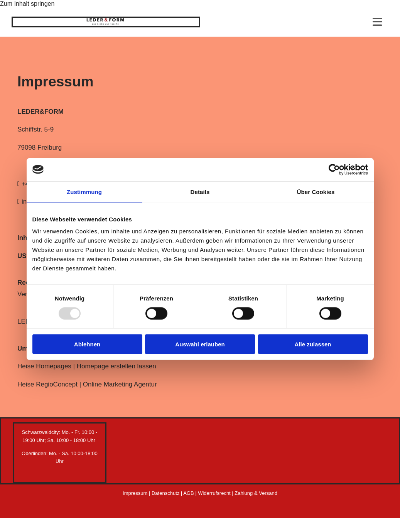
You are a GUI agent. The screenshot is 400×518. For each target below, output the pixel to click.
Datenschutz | (167, 493)
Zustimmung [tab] (84, 191)
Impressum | (137, 493)
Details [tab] (200, 191)
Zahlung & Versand (256, 493)
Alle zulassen (312, 344)
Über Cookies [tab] (316, 191)
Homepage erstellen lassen (116, 366)
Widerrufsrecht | (216, 493)
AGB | (190, 493)
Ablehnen (87, 344)
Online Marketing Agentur (120, 384)
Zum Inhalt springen (27, 3)
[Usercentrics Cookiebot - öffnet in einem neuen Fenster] (334, 169)
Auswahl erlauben (199, 344)
